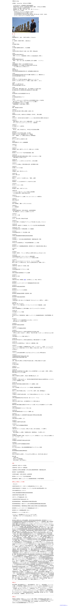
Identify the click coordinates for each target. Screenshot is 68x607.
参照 (25, 279)
